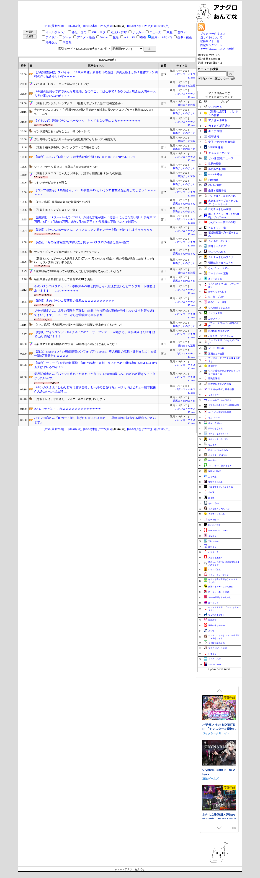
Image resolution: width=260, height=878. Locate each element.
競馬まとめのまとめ (184, 113)
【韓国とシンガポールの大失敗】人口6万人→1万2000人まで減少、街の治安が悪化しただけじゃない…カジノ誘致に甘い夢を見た (94, 260)
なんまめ (212, 445)
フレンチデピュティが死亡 (50, 182)
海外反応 (51, 42)
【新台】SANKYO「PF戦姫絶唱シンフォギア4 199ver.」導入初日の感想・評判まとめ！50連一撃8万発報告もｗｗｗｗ (95, 354)
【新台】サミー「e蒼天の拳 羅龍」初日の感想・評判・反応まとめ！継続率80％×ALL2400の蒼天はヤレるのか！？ (95, 365)
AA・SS (129, 37)
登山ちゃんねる (217, 251)
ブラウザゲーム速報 (217, 648)
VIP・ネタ (99, 32)
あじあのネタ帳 (217, 169)
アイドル (51, 37)
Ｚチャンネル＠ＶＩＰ (218, 434)
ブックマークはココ (212, 33)
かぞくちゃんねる (217, 291)
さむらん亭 (209, 766)
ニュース (155, 32)
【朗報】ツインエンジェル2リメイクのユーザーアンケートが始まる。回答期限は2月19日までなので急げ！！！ (95, 334)
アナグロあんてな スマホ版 (217, 48)
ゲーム (67, 37)
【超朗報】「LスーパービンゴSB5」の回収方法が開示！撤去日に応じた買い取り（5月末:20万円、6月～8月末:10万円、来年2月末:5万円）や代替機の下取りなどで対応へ (95, 219)
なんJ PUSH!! (214, 417)
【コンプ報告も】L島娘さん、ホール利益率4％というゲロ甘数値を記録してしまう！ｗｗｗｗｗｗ (95, 192)
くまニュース (214, 395)
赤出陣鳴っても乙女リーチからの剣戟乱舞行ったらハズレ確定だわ (75, 139)
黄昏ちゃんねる (215, 482)
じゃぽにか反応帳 (216, 643)
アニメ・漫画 (86, 37)
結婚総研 (212, 620)
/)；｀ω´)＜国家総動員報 (219, 412)
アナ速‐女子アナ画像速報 (221, 389)
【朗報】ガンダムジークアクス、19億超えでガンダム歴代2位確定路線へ (78, 103)
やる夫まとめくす (219, 152)
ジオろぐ (212, 654)
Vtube (104, 37)
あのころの (213, 503)
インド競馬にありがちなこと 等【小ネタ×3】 (63, 131)
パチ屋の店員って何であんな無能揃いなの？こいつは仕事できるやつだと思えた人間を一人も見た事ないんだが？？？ (95, 93)
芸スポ (182, 32)
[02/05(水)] (105, 26)
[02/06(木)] (90, 26)
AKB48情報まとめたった (219, 597)
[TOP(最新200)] (54, 26)
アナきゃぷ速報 (217, 120)
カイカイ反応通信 (219, 125)
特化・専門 (79, 32)
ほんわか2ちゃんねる (218, 450)
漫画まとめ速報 (216, 353)
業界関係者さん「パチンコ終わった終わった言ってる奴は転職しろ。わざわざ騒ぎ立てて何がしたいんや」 (95, 376)
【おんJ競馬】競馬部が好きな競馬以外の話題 (62, 202)
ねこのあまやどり (216, 615)
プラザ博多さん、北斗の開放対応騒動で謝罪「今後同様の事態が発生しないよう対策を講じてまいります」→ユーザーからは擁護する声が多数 (95, 313)
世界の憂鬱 (214, 163)
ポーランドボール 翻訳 (218, 592)
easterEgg (212, 460)
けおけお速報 (214, 525)
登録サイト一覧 (209, 41)
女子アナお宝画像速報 (222, 142)
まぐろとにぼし (215, 659)
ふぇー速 (212, 477)
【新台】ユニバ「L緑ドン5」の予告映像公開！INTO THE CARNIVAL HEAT (84, 157)
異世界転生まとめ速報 (219, 384)
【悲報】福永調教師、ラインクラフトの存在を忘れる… (68, 147)
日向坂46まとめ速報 (219, 209)
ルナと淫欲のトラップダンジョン (218, 760)
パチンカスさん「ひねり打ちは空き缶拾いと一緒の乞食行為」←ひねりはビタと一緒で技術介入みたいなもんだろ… (95, 389)
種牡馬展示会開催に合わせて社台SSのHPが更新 (63, 279)
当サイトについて (211, 37)
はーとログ (213, 603)
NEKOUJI (208, 721)
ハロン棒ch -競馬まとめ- (220, 466)
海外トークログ (217, 246)
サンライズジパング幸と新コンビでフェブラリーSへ (66, 251)
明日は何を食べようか (220, 262)
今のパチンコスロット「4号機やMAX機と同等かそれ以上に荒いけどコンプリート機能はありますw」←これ (94, 111)
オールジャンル (56, 32)
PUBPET (208, 717)
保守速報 (213, 136)
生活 (116, 37)
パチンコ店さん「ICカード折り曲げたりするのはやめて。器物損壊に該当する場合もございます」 (95, 420)
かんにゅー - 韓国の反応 (221, 222)
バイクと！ (213, 552)
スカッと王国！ (215, 558)
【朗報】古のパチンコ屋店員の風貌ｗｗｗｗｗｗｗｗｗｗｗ (74, 300)
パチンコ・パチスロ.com (220, 336)
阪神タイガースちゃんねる (220, 586)
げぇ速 (211, 498)
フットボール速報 (218, 273)
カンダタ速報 (215, 313)
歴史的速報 (214, 378)
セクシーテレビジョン (218, 575)
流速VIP (212, 366)
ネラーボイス (215, 279)
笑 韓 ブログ (216, 296)
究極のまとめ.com (216, 625)
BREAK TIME (214, 471)
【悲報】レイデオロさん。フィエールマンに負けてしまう (69, 399)
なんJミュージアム (218, 268)
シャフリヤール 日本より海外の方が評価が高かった (66, 166)
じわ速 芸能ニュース (221, 158)
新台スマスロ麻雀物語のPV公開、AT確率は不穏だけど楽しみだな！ (76, 344)
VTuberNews (213, 541)
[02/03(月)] (134, 26)
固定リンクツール (211, 45)
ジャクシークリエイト (216, 811)
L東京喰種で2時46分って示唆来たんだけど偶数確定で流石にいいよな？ (78, 271)
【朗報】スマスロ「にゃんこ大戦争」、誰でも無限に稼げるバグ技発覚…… (80, 173)
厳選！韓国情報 (217, 190)
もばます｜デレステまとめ (220, 487)
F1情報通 (213, 179)
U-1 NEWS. (215, 106)
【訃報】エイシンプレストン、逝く (56, 210)
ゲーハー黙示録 (216, 348)
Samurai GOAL (214, 664)
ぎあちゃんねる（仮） (218, 439)
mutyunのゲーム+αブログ (219, 400)
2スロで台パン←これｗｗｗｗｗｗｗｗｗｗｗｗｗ (67, 408)
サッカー (138, 32)
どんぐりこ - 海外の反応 (221, 196)
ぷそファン (214, 318)
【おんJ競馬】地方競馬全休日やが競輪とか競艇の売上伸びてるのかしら (78, 324)
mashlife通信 (215, 174)
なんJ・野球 (119, 32)
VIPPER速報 (215, 147)
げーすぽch (213, 519)
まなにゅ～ (213, 536)
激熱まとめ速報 (186, 85)
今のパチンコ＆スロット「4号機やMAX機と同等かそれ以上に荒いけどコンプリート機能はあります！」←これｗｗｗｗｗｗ (94, 288)
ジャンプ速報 (214, 569)
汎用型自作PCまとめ (218, 331)
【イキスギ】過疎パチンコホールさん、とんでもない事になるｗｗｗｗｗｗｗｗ (87, 120)
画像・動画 (184, 37)
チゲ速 (211, 492)
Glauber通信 (214, 185)
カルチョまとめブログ (220, 257)
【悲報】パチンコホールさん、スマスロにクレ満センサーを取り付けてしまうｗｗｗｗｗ (93, 229)
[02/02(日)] (149, 26)
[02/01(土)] (163, 26)
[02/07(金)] (75, 26)
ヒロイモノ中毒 (217, 227)
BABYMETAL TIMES (217, 530)
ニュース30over (215, 423)
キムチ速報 (215, 131)
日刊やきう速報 (215, 428)
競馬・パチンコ (161, 37)
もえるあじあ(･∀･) (218, 241)
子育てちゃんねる (216, 514)
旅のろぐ (212, 547)
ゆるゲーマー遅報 (217, 302)
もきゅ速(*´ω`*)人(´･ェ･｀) (220, 509)
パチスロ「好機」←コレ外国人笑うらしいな (61, 84)
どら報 (211, 631)
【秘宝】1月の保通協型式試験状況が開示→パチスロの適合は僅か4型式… (83, 242)
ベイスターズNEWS (217, 455)
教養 (143, 37)
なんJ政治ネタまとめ (219, 307)
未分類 (67, 42)
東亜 (169, 32)
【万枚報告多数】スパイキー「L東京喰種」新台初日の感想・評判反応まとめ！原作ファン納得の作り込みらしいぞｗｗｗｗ (95, 74)
